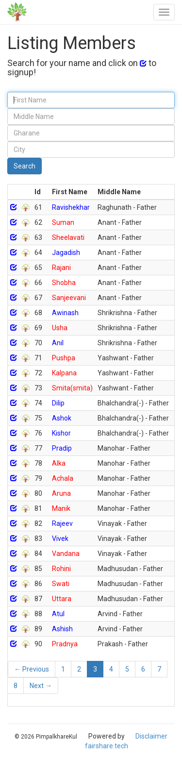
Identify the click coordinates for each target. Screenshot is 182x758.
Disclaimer (151, 736)
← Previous (31, 669)
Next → (41, 686)
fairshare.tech (106, 746)
